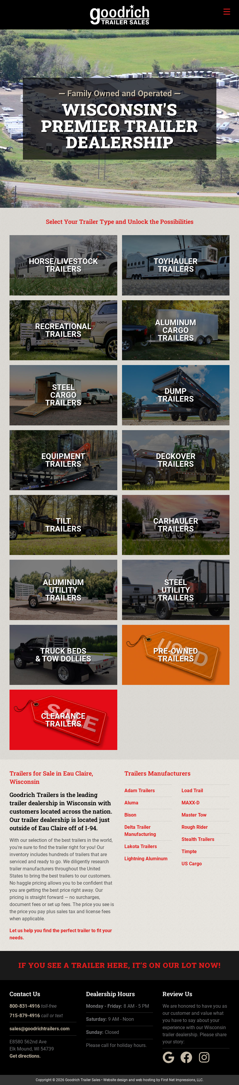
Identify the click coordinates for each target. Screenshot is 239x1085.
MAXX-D (190, 803)
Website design (115, 1080)
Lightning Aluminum (146, 858)
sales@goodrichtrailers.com (40, 1028)
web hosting (145, 1080)
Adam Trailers (139, 790)
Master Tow (194, 815)
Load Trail (192, 790)
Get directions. (25, 1056)
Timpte (189, 851)
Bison (130, 815)
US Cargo (192, 864)
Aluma (131, 803)
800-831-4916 (25, 1006)
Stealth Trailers (198, 839)
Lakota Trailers (140, 846)
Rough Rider (195, 827)
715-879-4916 (25, 1015)
